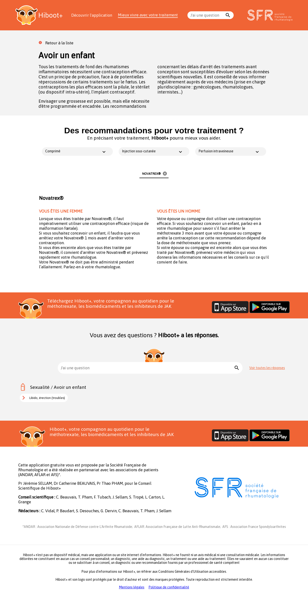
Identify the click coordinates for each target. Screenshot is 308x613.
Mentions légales (131, 587)
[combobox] (207, 15)
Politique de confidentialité (168, 587)
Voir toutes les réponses (267, 368)
